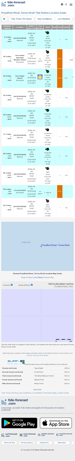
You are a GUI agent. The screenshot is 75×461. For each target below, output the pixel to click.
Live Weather (64, 19)
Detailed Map (48, 277)
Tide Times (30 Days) (21, 19)
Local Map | (38, 277)
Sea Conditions (44, 19)
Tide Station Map (49, 393)
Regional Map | (27, 277)
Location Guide (63, 393)
